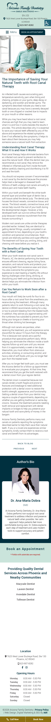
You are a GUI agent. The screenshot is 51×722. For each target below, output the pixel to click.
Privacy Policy (42, 709)
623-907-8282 (26, 25)
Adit (45, 712)
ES (27, 15)
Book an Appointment (32, 32)
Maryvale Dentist (25, 583)
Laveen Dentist (25, 589)
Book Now (38, 719)
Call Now (13, 719)
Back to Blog (25, 444)
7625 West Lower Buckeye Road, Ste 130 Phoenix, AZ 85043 (25, 657)
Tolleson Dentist (25, 599)
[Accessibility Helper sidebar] (47, 23)
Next (34, 448)
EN (23, 15)
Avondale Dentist (25, 594)
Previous (19, 448)
